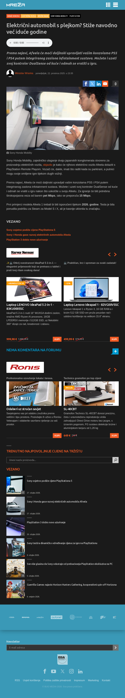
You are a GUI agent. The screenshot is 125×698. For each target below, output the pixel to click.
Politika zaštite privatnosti (57, 680)
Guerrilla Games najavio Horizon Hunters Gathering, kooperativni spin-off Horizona (72, 584)
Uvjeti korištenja (31, 680)
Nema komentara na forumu (33, 350)
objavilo (47, 164)
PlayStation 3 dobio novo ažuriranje (27, 239)
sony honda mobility (59, 16)
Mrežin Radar (43, 16)
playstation (75, 16)
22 (22, 492)
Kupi (57, 339)
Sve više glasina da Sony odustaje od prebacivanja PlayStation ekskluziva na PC (70, 564)
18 (22, 575)
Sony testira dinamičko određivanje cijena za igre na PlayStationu (62, 543)
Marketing (93, 680)
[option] (34, 301)
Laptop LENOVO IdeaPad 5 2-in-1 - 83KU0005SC (30, 306)
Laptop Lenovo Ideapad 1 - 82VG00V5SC (91, 304)
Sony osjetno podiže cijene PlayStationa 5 (30, 230)
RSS (17, 680)
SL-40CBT (70, 409)
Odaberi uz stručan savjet (23, 409)
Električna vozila (29, 16)
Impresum (79, 680)
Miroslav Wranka (24, 73)
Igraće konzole (13, 16)
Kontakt (106, 680)
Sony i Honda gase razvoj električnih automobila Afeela (38, 235)
